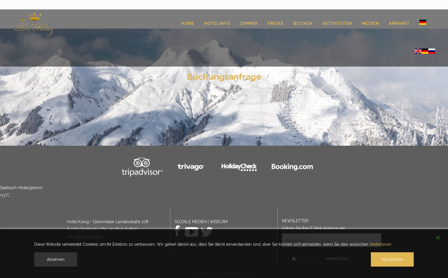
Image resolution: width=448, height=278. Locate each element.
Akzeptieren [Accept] (392, 259)
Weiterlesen (380, 244)
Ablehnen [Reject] (56, 259)
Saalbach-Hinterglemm (21, 187)
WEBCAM (219, 221)
